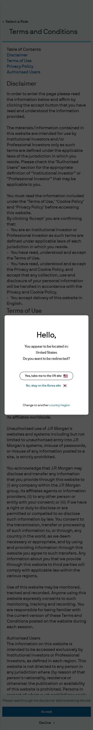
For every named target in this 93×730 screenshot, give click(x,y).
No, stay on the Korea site (46, 385)
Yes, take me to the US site (46, 376)
